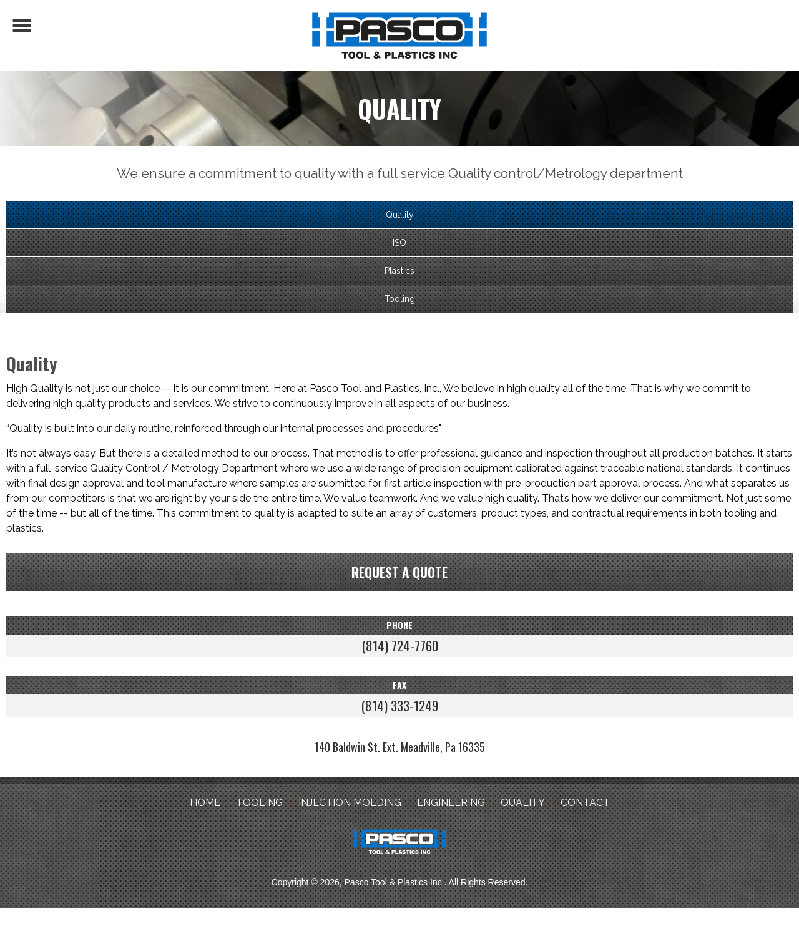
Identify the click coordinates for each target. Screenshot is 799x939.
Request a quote (399, 571)
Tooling (400, 299)
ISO (399, 243)
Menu (21, 25)
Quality (400, 215)
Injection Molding (349, 803)
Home (205, 803)
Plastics (399, 271)
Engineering (451, 803)
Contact (585, 803)
